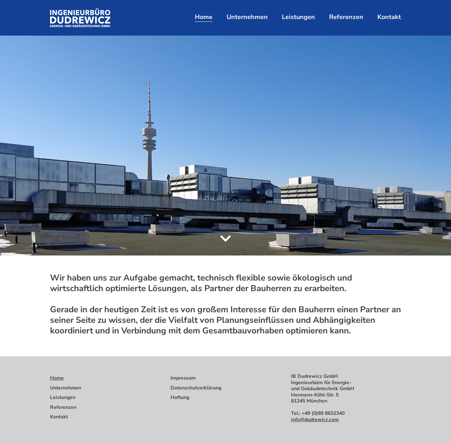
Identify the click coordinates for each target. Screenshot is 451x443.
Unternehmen (247, 17)
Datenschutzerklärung (196, 387)
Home (203, 17)
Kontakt (389, 17)
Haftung (180, 397)
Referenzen (346, 17)
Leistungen (298, 17)
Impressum (183, 378)
